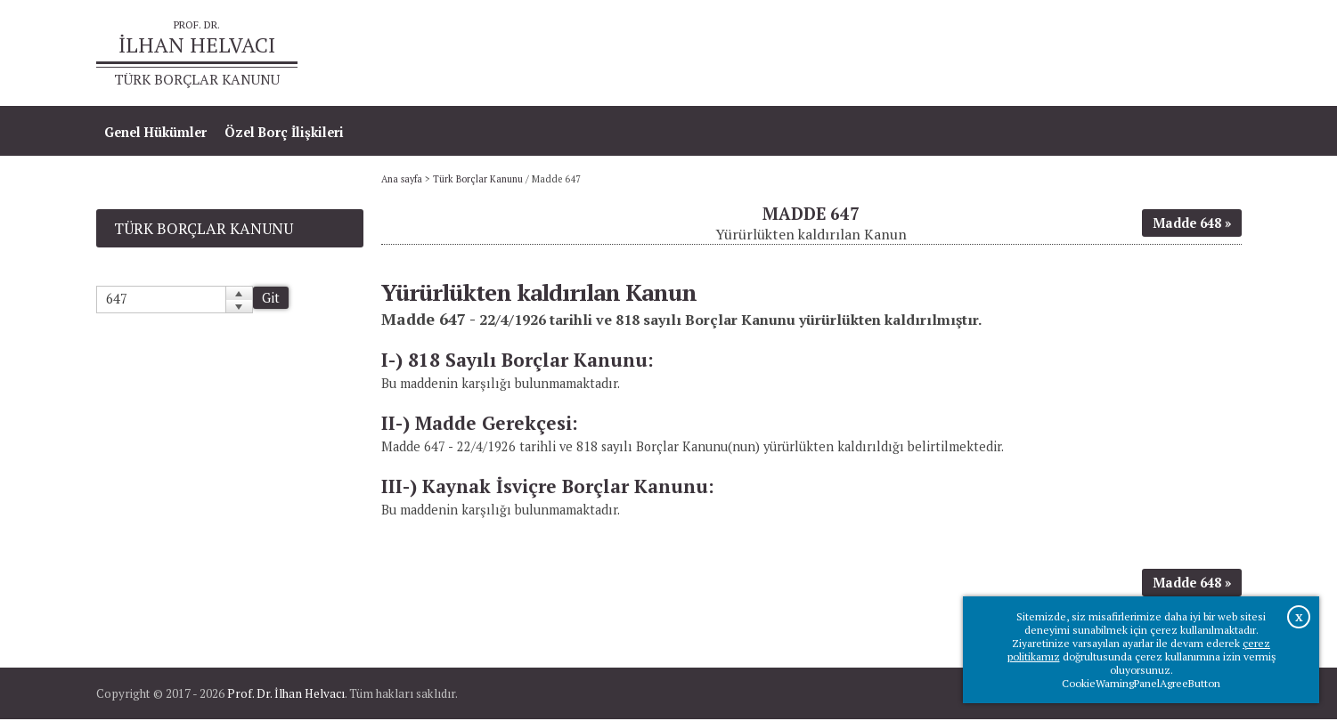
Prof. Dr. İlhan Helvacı (286, 695)
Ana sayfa (984, 53)
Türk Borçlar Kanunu (478, 180)
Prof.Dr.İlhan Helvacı (1100, 53)
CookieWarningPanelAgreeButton (1141, 683)
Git (271, 299)
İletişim (1208, 53)
